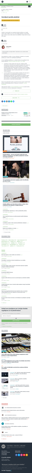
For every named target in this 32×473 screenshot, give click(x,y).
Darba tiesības (9, 256)
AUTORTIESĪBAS (4, 454)
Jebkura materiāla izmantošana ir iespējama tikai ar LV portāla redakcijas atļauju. (14, 467)
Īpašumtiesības (5, 241)
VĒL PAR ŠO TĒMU (6, 130)
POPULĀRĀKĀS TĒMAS (5, 236)
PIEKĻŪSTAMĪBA (4, 453)
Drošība (8, 420)
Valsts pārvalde (9, 436)
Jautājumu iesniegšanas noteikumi (22, 94)
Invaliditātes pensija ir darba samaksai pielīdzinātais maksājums (15, 222)
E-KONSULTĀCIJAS (4, 4)
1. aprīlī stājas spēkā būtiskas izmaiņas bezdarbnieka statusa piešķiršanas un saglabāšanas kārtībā (19, 386)
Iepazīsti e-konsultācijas (7, 326)
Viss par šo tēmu (7, 232)
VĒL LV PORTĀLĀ (4, 330)
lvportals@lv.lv (7, 459)
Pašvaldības (9, 261)
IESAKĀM (3, 250)
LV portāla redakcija (6, 457)
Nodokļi (13, 241)
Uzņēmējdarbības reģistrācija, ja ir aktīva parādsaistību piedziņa (15, 210)
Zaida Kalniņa (8, 46)
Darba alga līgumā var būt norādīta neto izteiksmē (11, 254)
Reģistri (17, 375)
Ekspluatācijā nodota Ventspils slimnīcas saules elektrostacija (12, 410)
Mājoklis (20, 241)
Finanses (17, 381)
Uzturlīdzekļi (5, 244)
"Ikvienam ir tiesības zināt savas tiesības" (13, 464)
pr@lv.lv (9, 460)
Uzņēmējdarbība (14, 244)
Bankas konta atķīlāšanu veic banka (9, 228)
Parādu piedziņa (6, 10)
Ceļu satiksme (9, 363)
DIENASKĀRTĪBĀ (4, 403)
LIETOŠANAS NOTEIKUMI (5, 452)
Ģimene (22, 244)
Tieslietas (8, 273)
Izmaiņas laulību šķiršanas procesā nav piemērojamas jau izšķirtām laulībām (15, 277)
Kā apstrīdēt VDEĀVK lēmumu (7, 272)
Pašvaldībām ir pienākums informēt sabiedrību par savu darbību (13, 260)
